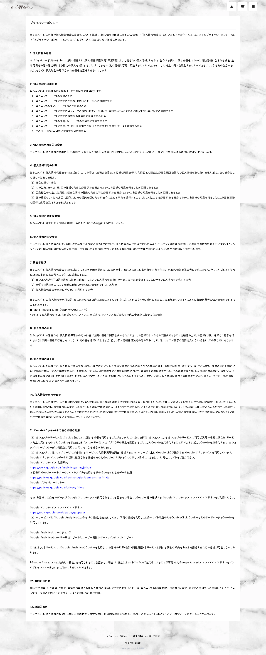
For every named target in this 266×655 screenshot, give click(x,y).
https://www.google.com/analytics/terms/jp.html (61, 467)
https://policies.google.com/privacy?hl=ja (57, 487)
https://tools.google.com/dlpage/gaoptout (57, 512)
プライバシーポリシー (116, 636)
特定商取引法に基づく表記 (146, 636)
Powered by (133, 648)
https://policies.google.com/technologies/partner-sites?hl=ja (69, 477)
